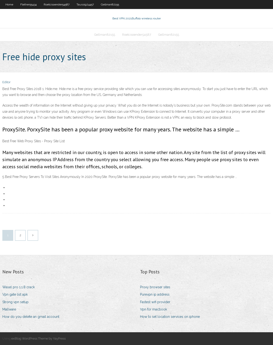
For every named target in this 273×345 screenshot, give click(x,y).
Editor (6, 82)
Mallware (9, 309)
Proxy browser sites (155, 287)
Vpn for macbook (153, 309)
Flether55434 (28, 4)
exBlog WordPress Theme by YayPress (38, 338)
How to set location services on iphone (170, 317)
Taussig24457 (85, 4)
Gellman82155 (110, 4)
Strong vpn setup (15, 302)
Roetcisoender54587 (56, 4)
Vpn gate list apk (15, 294)
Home (9, 4)
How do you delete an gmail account (30, 317)
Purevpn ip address (155, 294)
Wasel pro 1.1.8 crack (18, 287)
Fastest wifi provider (155, 302)
